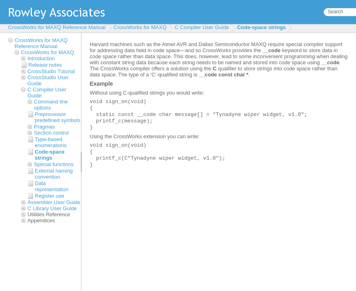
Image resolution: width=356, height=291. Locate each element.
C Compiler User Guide (202, 27)
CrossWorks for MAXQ (140, 27)
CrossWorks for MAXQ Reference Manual (56, 27)
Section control (51, 133)
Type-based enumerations (51, 142)
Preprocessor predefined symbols (57, 117)
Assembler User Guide (53, 202)
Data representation (51, 186)
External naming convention (54, 174)
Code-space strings (261, 27)
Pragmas (44, 127)
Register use (49, 196)
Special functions (54, 164)
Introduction (41, 58)
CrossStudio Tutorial (51, 71)
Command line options (51, 105)
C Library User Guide (52, 208)
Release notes (45, 65)
